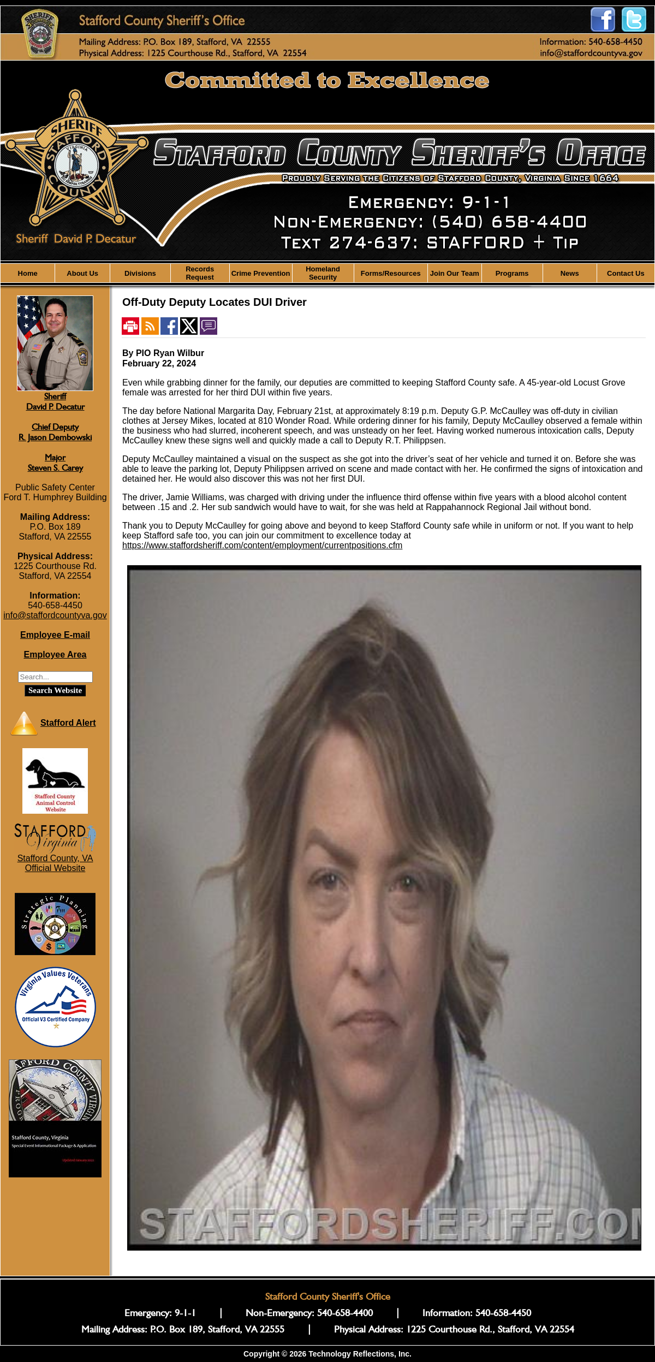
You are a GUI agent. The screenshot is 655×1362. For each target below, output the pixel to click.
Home (28, 273)
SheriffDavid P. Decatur (55, 401)
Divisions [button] (140, 273)
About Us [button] (82, 273)
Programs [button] (512, 273)
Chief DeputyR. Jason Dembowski (55, 432)
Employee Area (54, 654)
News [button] (570, 273)
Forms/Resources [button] (391, 273)
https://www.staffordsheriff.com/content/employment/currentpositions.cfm (262, 545)
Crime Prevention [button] (260, 273)
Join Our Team (454, 273)
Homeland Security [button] (323, 273)
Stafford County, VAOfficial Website (55, 863)
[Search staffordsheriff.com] (55, 677)
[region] (327, 273)
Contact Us (626, 273)
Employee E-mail (55, 634)
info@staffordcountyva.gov (54, 615)
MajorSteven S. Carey (55, 462)
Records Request (200, 273)
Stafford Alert (68, 722)
